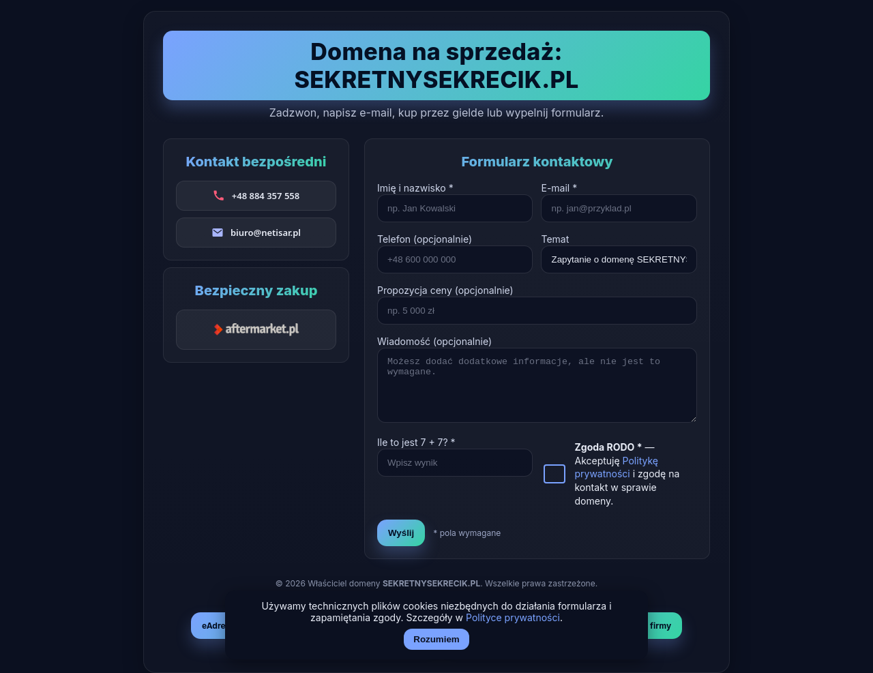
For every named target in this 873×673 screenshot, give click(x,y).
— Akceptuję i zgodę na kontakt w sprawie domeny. (626, 473)
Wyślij (401, 533)
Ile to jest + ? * (416, 442)
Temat (555, 239)
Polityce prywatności (513, 617)
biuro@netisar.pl (266, 232)
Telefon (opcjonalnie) (424, 239)
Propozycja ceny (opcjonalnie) (445, 290)
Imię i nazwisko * (415, 188)
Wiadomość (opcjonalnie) (434, 341)
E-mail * (559, 188)
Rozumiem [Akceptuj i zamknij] (436, 639)
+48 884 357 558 (265, 195)
